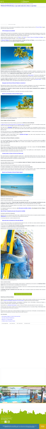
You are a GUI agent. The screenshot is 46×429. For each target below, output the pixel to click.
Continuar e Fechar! (42, 426)
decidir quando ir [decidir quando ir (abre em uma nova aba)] (31, 75)
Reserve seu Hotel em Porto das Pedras (23, 44)
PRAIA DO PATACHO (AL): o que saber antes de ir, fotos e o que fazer (18, 5)
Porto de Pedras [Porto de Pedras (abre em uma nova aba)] (39, 27)
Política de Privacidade (30, 426)
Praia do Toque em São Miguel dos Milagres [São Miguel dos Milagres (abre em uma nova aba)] (35, 37)
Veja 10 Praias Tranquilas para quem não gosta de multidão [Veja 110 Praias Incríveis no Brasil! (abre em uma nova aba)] (13, 211)
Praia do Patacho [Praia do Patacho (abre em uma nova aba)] (5, 40)
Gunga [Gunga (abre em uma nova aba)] (24, 37)
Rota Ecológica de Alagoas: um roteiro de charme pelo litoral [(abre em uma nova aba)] (11, 316)
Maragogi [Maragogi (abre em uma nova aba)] (10, 127)
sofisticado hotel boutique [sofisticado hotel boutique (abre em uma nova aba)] (11, 305)
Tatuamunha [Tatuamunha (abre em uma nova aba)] (3, 216)
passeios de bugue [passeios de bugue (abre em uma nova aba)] (24, 134)
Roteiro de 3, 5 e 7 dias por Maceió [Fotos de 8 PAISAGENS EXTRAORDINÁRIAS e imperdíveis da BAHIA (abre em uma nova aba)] (7, 319)
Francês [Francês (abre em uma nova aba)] (19, 37)
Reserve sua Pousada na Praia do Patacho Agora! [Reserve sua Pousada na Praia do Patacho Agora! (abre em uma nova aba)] (12, 93)
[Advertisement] (23, 15)
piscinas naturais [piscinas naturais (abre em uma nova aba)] (38, 79)
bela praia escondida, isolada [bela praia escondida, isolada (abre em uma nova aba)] (25, 208)
